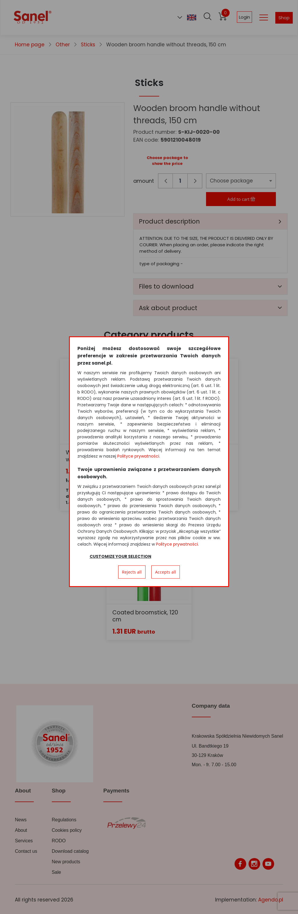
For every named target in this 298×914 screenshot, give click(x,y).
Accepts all (165, 572)
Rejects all (132, 572)
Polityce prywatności (138, 456)
